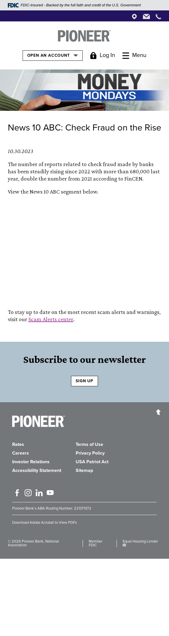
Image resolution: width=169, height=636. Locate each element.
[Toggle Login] (102, 55)
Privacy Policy (90, 453)
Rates (18, 444)
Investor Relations (31, 462)
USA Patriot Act (92, 462)
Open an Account (52, 55)
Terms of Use (89, 444)
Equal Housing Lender (140, 541)
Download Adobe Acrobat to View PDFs (44, 522)
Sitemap (84, 470)
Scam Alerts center (50, 319)
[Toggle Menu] (134, 55)
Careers (20, 453)
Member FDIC (95, 543)
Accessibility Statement (36, 470)
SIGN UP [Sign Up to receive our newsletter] (84, 380)
